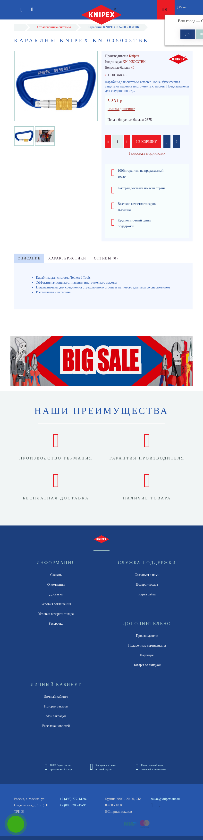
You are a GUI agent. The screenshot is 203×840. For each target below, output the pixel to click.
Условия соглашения (56, 604)
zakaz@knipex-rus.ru (165, 799)
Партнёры (147, 655)
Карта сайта (147, 594)
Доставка (56, 594)
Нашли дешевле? (121, 109)
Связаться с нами (147, 575)
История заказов (56, 706)
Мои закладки (56, 716)
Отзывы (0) (106, 258)
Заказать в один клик (148, 153)
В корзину (146, 141)
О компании (56, 584)
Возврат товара (147, 584)
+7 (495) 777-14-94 (73, 799)
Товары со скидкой (147, 665)
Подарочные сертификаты (147, 645)
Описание (29, 258)
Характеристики (67, 258)
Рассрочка (56, 623)
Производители (147, 636)
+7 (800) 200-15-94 (73, 805)
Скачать (56, 575)
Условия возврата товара (56, 614)
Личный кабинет (56, 696)
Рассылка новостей (56, 726)
